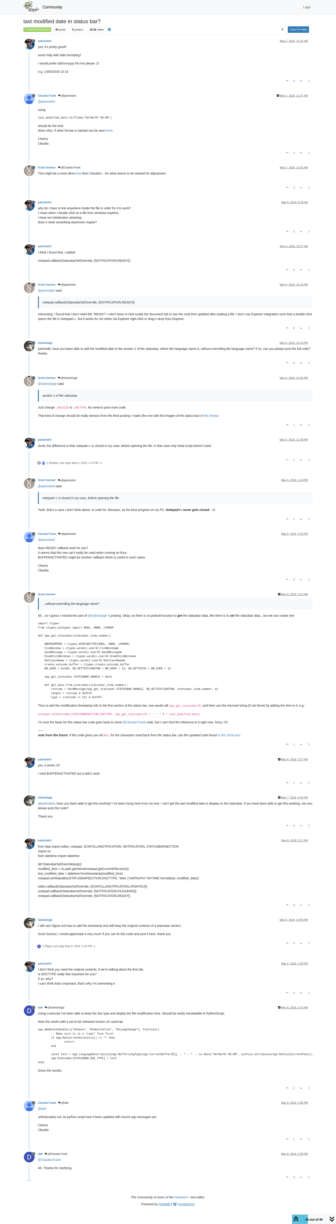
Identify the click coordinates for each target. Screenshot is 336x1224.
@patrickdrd (67, 95)
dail (40, 1007)
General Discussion (37, 29)
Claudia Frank (47, 95)
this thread (211, 415)
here (109, 130)
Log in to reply (298, 29)
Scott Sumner (47, 167)
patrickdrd (44, 41)
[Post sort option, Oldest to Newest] (282, 29)
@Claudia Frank (69, 167)
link (79, 173)
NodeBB (164, 1204)
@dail (63, 1102)
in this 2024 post (229, 735)
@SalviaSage (67, 378)
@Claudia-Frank (134, 722)
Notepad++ (182, 1197)
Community (52, 7)
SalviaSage (45, 342)
